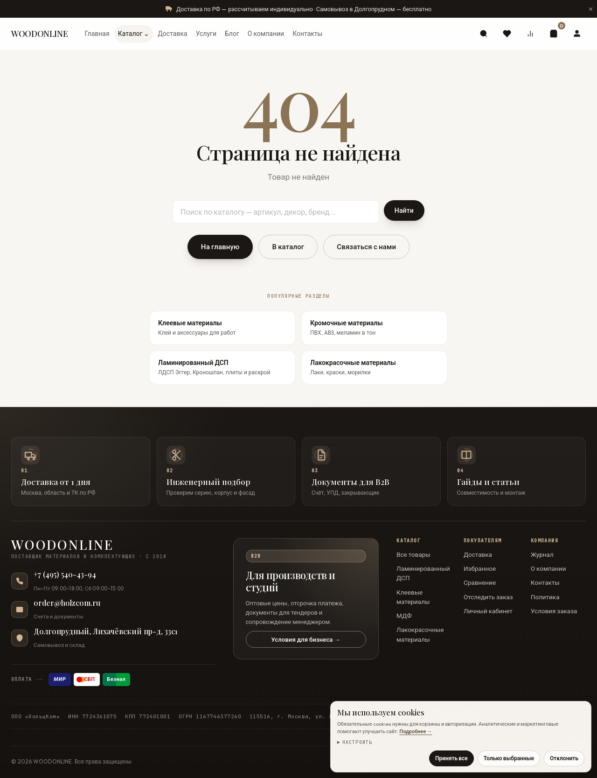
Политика (545, 597)
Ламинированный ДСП (423, 573)
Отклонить (564, 758)
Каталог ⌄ (134, 33)
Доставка (172, 33)
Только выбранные (509, 758)
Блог (232, 33)
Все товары (413, 554)
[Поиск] (484, 33)
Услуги (206, 33)
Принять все (451, 758)
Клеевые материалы (413, 597)
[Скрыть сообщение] (590, 8)
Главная (96, 33)
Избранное (480, 568)
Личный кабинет (488, 611)
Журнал (542, 554)
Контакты (307, 33)
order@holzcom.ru (67, 603)
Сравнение (480, 582)
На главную (220, 246)
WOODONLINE (39, 33)
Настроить (357, 742)
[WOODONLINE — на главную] (113, 549)
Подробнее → (415, 731)
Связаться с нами (366, 246)
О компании (266, 33)
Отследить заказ (488, 597)
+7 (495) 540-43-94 (65, 574)
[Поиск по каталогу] (276, 212)
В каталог (288, 246)
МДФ (404, 615)
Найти (404, 210)
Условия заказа (554, 611)
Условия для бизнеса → (305, 639)
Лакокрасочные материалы (420, 634)
